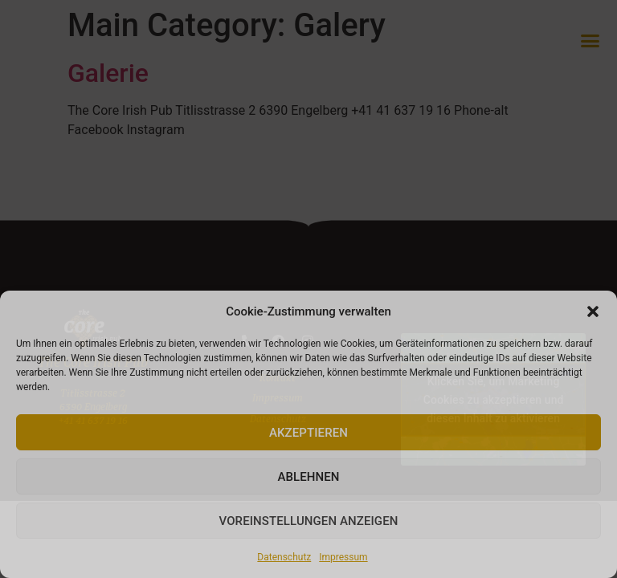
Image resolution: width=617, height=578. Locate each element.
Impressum (343, 557)
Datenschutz (284, 557)
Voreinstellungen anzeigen (308, 521)
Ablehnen (308, 477)
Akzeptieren (308, 432)
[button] (593, 311)
